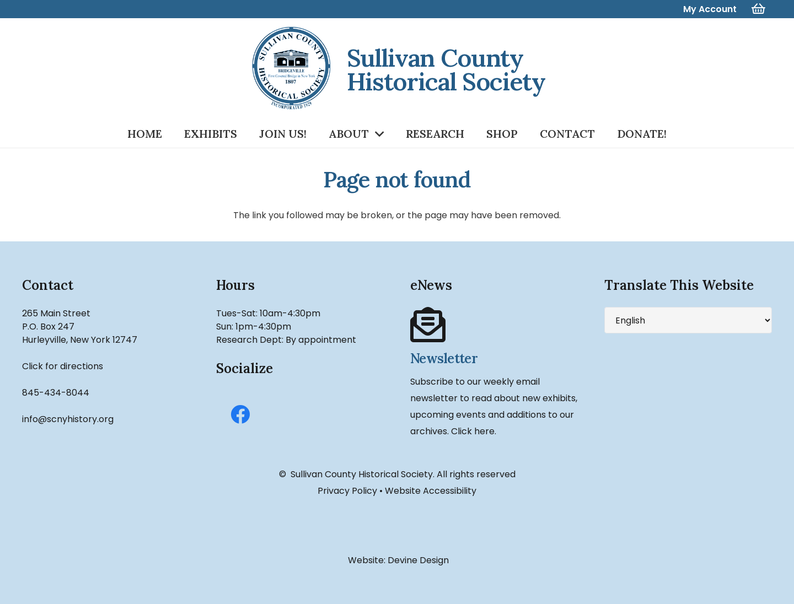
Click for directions (62, 366)
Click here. (473, 431)
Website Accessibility (430, 490)
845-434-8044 (55, 392)
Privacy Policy (347, 490)
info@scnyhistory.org (68, 419)
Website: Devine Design (397, 560)
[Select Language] (688, 320)
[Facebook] (240, 414)
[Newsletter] (494, 325)
